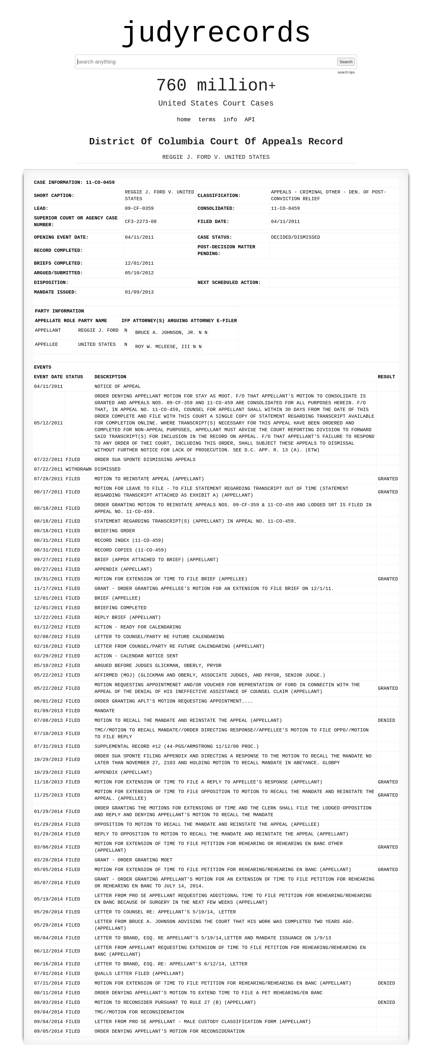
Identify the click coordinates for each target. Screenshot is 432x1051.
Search (346, 61)
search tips (346, 72)
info (230, 119)
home (184, 119)
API (250, 119)
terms (207, 119)
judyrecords (216, 33)
